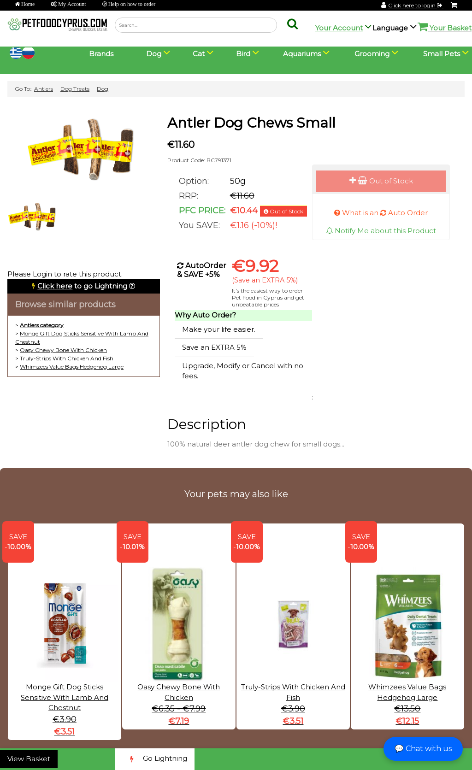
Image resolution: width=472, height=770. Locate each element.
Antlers (43, 88)
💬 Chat (423, 748)
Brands (101, 53)
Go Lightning (155, 759)
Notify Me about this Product (381, 230)
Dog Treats (74, 88)
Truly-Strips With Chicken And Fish (66, 358)
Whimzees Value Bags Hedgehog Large (72, 366)
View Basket (28, 758)
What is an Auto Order (381, 212)
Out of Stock (381, 180)
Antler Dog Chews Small (251, 122)
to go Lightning (82, 286)
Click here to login (415, 5)
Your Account (339, 28)
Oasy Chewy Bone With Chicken (63, 350)
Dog (102, 88)
